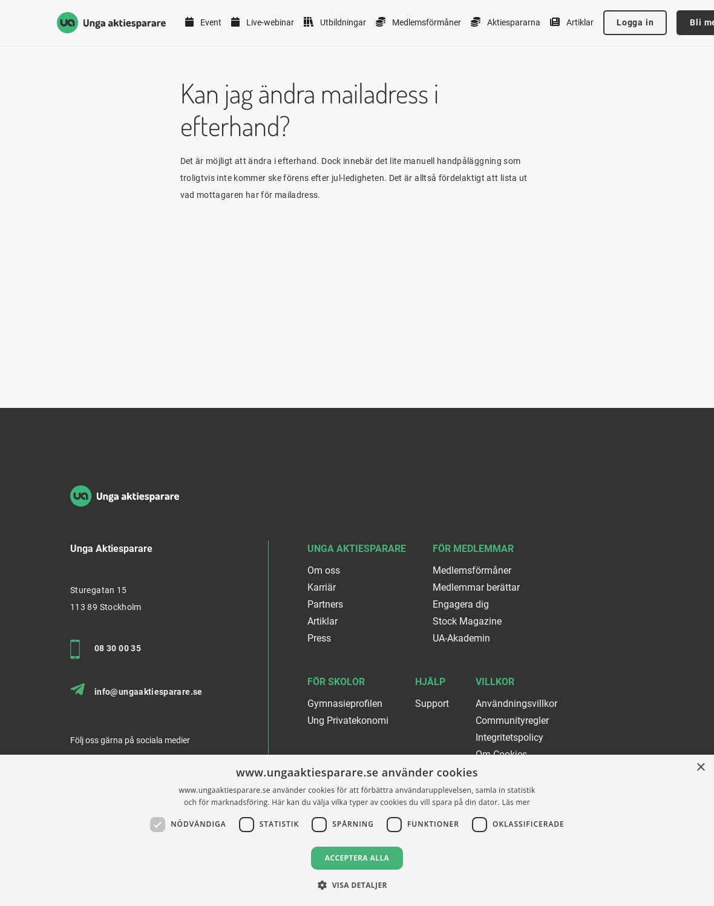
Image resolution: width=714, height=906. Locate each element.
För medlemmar (473, 548)
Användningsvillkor (516, 703)
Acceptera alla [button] (357, 858)
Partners (325, 604)
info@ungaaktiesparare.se (136, 690)
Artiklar (572, 22)
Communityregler (512, 720)
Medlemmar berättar (476, 587)
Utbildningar (335, 22)
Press (319, 638)
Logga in (635, 22)
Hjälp (430, 682)
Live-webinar (262, 22)
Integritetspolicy (509, 737)
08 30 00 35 (105, 649)
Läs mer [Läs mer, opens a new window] (516, 802)
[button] (357, 885)
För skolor (336, 682)
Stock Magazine (467, 621)
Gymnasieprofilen (344, 703)
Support (432, 703)
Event (203, 22)
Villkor (495, 682)
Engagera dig (461, 604)
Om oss (323, 570)
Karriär (321, 587)
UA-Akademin (461, 638)
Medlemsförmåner (418, 22)
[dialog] (357, 830)
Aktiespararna (505, 22)
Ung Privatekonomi (347, 720)
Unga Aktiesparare (356, 548)
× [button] (700, 767)
